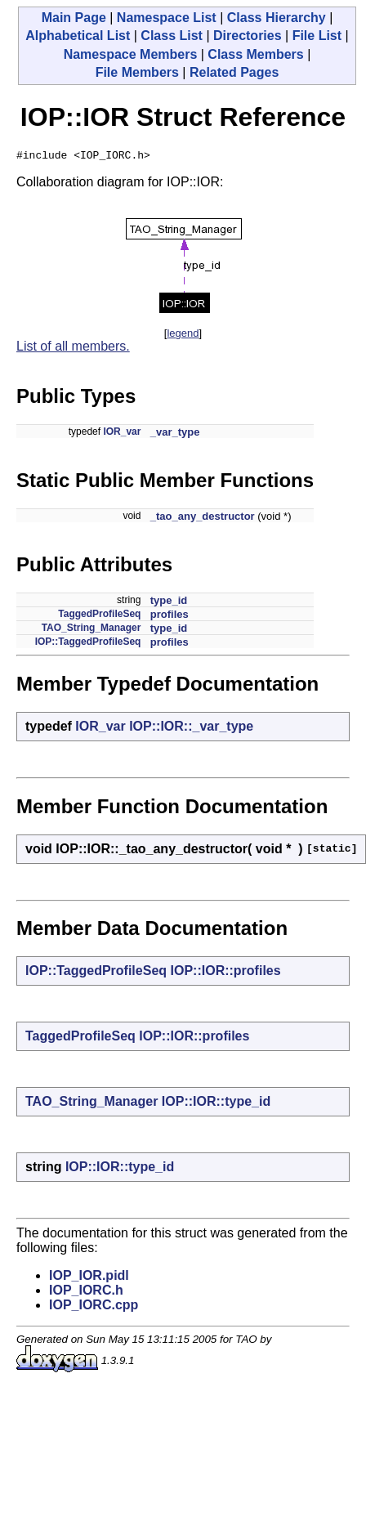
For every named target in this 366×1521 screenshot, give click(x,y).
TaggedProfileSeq (99, 616)
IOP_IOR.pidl (89, 1278)
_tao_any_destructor (202, 518)
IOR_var (122, 434)
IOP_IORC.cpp (93, 1307)
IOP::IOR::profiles (226, 973)
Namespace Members (131, 54)
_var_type (175, 434)
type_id (169, 603)
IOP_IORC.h (86, 1293)
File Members (137, 72)
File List (316, 35)
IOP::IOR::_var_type (191, 729)
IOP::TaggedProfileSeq (88, 644)
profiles (169, 617)
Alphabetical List (77, 35)
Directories (247, 35)
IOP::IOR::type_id (216, 1104)
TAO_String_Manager (91, 630)
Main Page (74, 18)
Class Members (255, 54)
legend (183, 335)
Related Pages (234, 72)
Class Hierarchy (276, 18)
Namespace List (166, 18)
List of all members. (73, 349)
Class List (172, 35)
